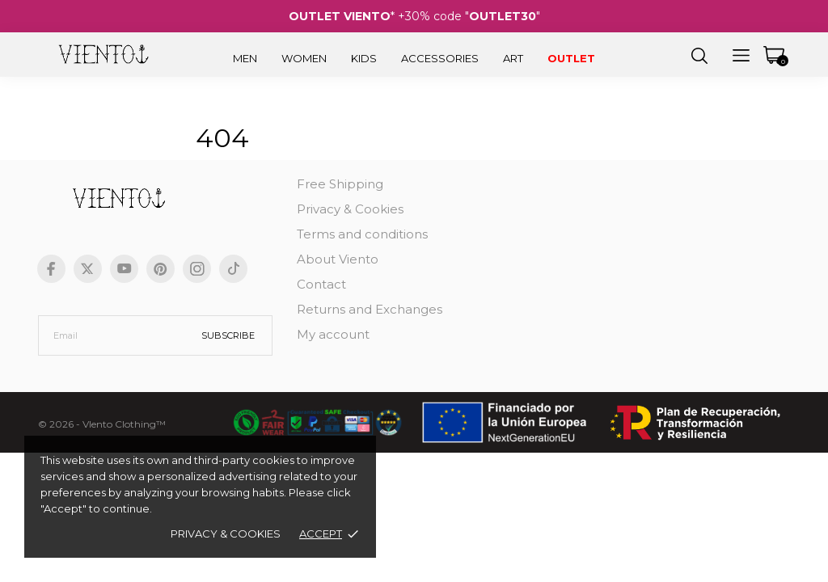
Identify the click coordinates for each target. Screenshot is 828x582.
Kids (364, 58)
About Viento (337, 259)
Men (245, 58)
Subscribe (228, 335)
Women (304, 58)
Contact (321, 284)
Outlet (571, 58)
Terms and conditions (362, 234)
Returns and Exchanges (369, 309)
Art (513, 58)
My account (333, 334)
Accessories (440, 58)
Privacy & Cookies (226, 533)
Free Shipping (340, 184)
